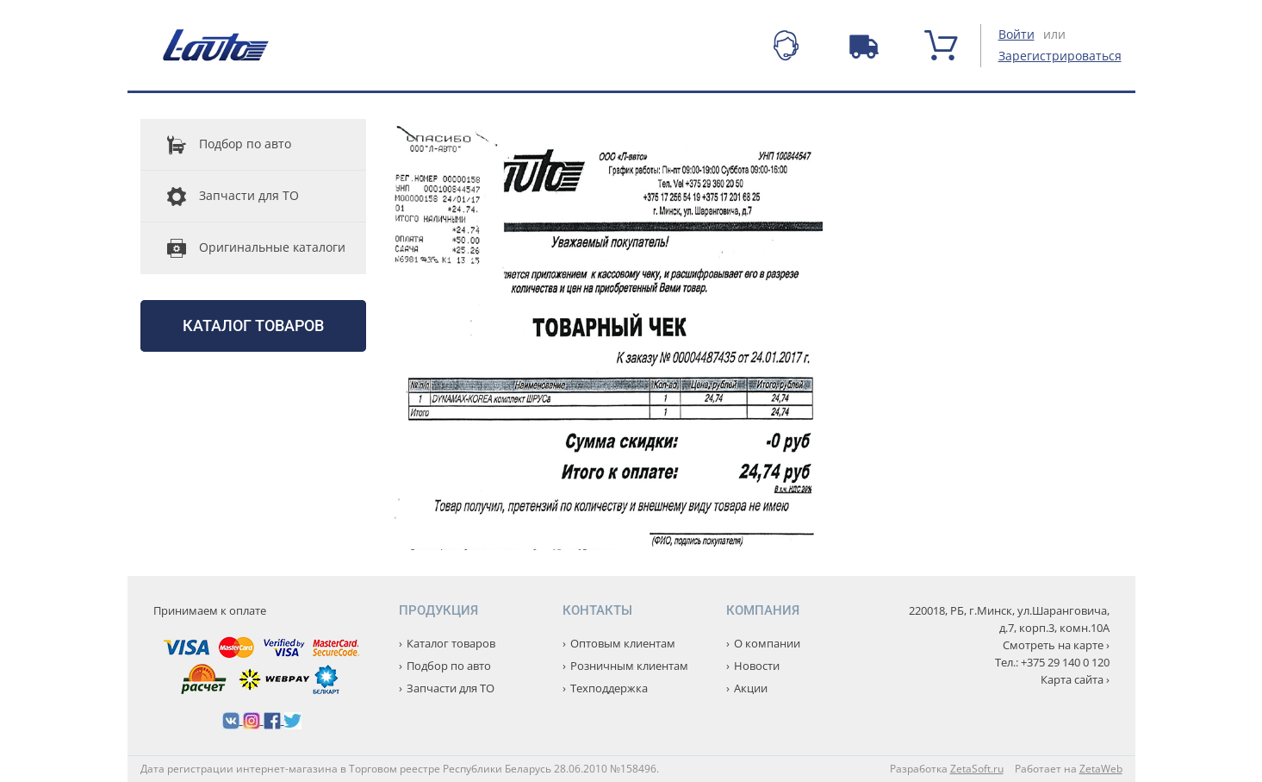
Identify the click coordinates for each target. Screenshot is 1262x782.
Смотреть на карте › (1056, 645)
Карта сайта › (1075, 679)
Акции (751, 688)
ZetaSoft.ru (977, 768)
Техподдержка (609, 688)
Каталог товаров (253, 325)
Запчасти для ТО (219, 196)
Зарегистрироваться (1060, 55)
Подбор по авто (215, 144)
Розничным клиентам (629, 665)
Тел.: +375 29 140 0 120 (1052, 662)
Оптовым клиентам (622, 643)
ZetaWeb (1100, 768)
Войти (1016, 34)
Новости (757, 665)
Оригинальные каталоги (242, 248)
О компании (767, 643)
